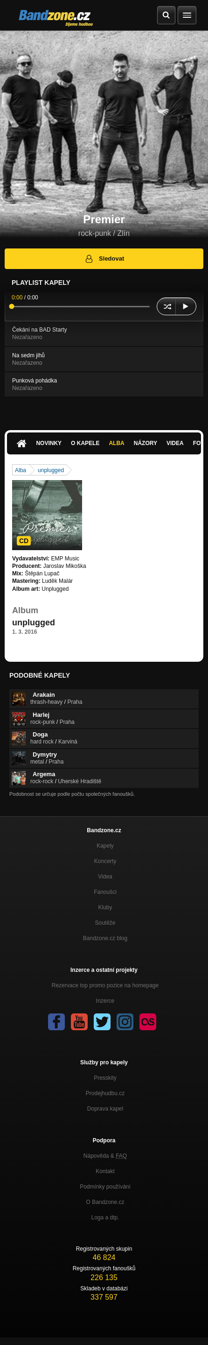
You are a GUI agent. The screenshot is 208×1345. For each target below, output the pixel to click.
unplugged (51, 470)
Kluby (105, 907)
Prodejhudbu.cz (105, 1093)
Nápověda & (105, 1156)
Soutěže (105, 923)
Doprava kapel (105, 1108)
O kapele (85, 443)
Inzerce (105, 1001)
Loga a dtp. (105, 1217)
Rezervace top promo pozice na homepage (105, 985)
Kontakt (105, 1171)
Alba (116, 443)
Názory (145, 443)
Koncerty (105, 861)
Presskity (105, 1078)
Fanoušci (105, 892)
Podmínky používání (105, 1186)
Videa (175, 443)
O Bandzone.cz (105, 1202)
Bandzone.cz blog (105, 938)
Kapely (105, 845)
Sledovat (104, 259)
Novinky (49, 443)
